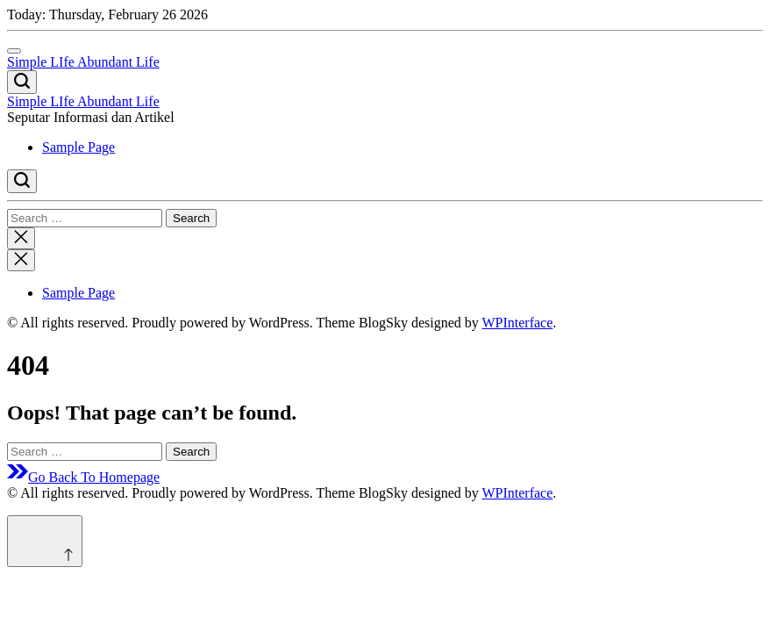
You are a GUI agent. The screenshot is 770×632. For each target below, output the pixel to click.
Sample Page (78, 147)
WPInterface (517, 322)
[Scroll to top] (44, 541)
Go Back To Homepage (83, 477)
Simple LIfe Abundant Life (83, 61)
